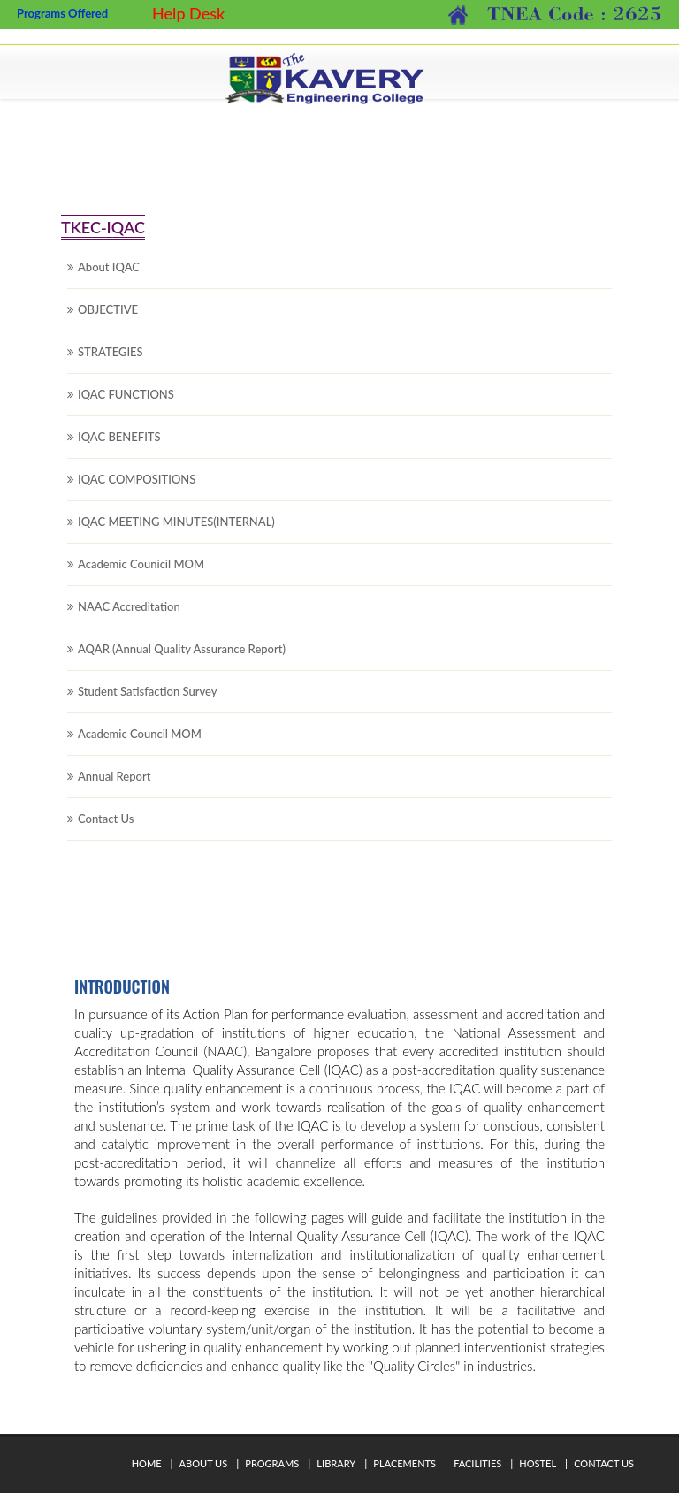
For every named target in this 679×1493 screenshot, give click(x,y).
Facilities (477, 1463)
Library (336, 1463)
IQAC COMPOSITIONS (136, 492)
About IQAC (109, 280)
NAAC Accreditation (129, 620)
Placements (404, 1463)
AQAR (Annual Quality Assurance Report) (182, 662)
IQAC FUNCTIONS (126, 407)
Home (147, 1463)
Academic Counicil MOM (141, 577)
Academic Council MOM (140, 747)
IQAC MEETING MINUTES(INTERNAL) (176, 535)
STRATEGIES (110, 365)
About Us (203, 1463)
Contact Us (106, 832)
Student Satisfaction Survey (147, 704)
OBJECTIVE (108, 323)
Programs (272, 1463)
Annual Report (114, 789)
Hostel (537, 1463)
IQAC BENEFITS (119, 450)
